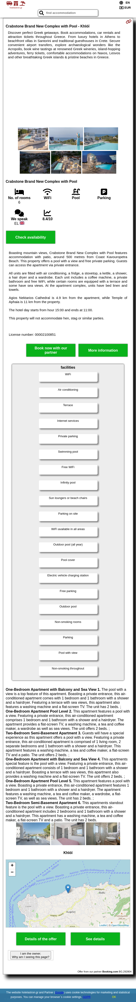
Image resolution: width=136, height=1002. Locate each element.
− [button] (12, 872)
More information (103, 350)
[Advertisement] (68, 93)
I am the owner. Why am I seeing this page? (30, 955)
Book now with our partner (51, 350)
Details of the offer (41, 939)
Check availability (30, 237)
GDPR (87, 997)
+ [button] (12, 865)
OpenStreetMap (120, 925)
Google (59, 992)
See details (95, 939)
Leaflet (103, 925)
